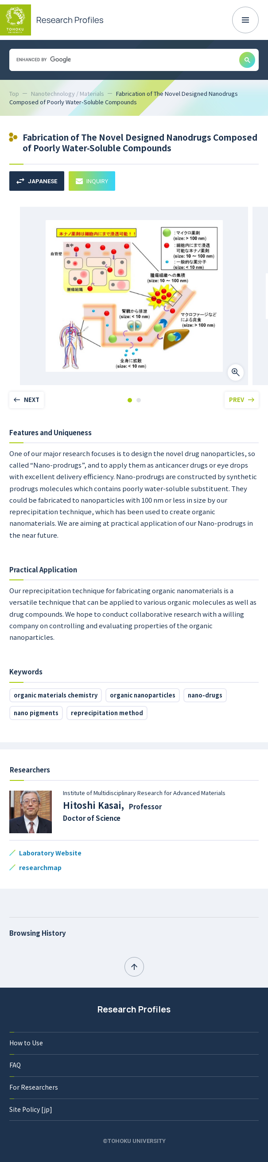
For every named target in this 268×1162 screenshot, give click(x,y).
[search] (123, 59)
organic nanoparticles (142, 695)
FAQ (15, 1064)
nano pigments (36, 713)
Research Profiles (134, 1009)
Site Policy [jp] (30, 1109)
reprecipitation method (107, 713)
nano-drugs (205, 695)
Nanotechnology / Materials (67, 93)
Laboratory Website (50, 853)
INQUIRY (92, 181)
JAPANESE (36, 181)
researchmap (40, 867)
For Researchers (33, 1087)
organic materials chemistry (55, 695)
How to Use (26, 1042)
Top (14, 93)
